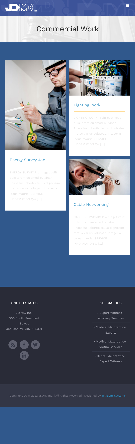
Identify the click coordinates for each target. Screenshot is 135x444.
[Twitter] (35, 344)
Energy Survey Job (27, 160)
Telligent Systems (114, 395)
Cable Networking (91, 204)
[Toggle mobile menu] (128, 5)
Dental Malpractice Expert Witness (111, 358)
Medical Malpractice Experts (111, 329)
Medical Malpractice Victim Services (111, 344)
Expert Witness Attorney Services (111, 315)
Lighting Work (87, 105)
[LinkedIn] (24, 355)
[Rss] (12, 344)
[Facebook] (24, 344)
